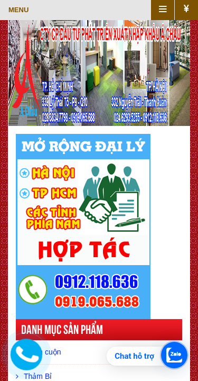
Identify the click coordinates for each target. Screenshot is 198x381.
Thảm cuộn (38, 352)
